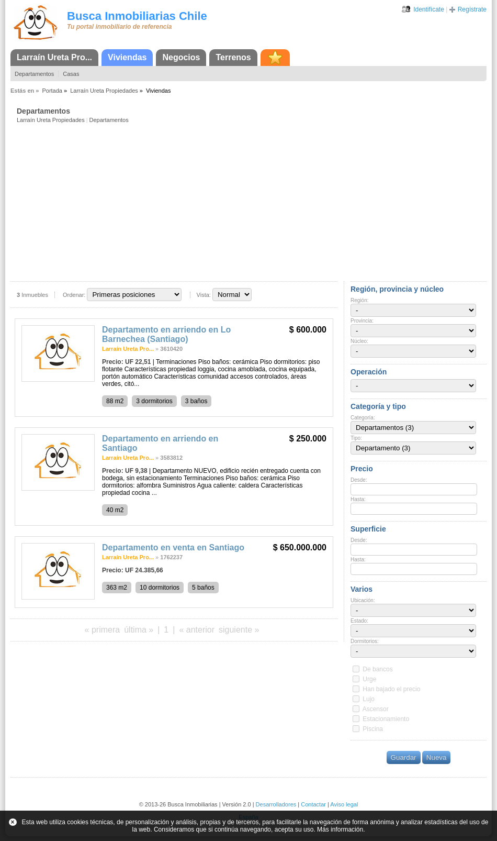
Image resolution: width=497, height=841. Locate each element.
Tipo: (356, 438)
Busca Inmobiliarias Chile (137, 16)
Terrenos (233, 57)
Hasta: (358, 499)
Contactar (313, 804)
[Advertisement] (252, 201)
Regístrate (472, 9)
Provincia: (362, 321)
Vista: (204, 295)
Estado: (359, 621)
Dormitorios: (365, 641)
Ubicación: (363, 600)
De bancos (377, 669)
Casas (71, 74)
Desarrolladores (276, 804)
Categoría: (363, 417)
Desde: (359, 480)
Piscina (373, 729)
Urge (369, 679)
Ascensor (376, 709)
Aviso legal (344, 804)
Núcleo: (359, 341)
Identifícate (428, 9)
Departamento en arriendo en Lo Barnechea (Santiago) (166, 334)
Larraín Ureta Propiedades (104, 90)
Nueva (436, 757)
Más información (340, 829)
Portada (52, 90)
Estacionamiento (386, 719)
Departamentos (34, 74)
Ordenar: (74, 295)
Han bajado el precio (391, 689)
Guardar (403, 757)
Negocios (181, 57)
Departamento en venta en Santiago (173, 547)
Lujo (369, 699)
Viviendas (127, 57)
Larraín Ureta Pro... (54, 57)
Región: (359, 300)
